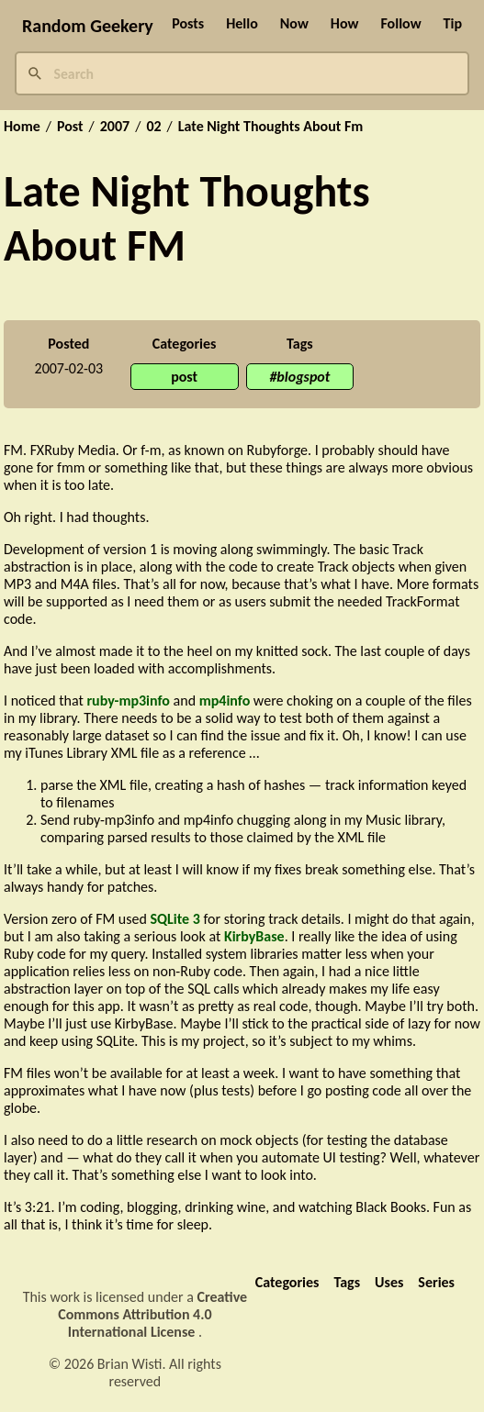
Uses (389, 1282)
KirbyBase (254, 936)
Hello (242, 23)
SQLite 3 (174, 919)
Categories (287, 1282)
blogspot (303, 376)
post (184, 376)
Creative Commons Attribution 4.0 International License (152, 1314)
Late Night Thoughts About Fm (270, 126)
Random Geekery (87, 26)
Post (70, 126)
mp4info (225, 700)
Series (436, 1282)
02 (153, 126)
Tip (453, 23)
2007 (114, 126)
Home (22, 126)
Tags (346, 1282)
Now (294, 23)
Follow (400, 23)
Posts (188, 23)
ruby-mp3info (128, 700)
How (345, 23)
